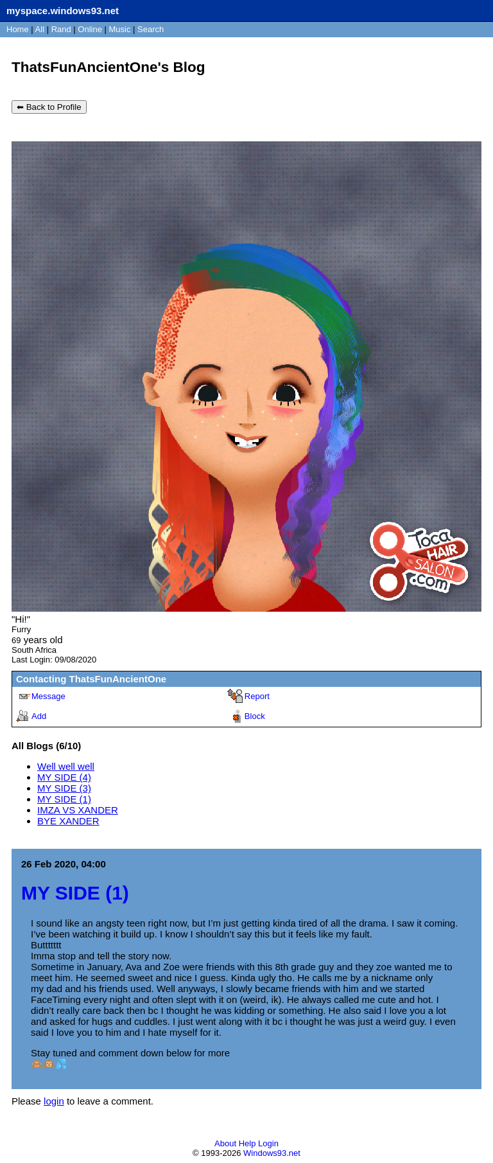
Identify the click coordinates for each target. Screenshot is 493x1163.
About (225, 1143)
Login (268, 1143)
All (41, 29)
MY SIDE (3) (64, 788)
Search (150, 29)
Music (120, 29)
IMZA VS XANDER (77, 809)
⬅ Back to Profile (49, 107)
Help (247, 1143)
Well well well (65, 766)
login (54, 1101)
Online (90, 29)
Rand (61, 29)
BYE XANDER (68, 820)
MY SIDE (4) (64, 777)
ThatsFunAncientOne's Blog (108, 67)
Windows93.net (271, 1153)
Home (17, 29)
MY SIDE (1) (64, 799)
